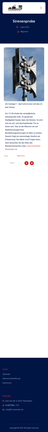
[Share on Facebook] (26, 163)
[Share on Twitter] (32, 163)
